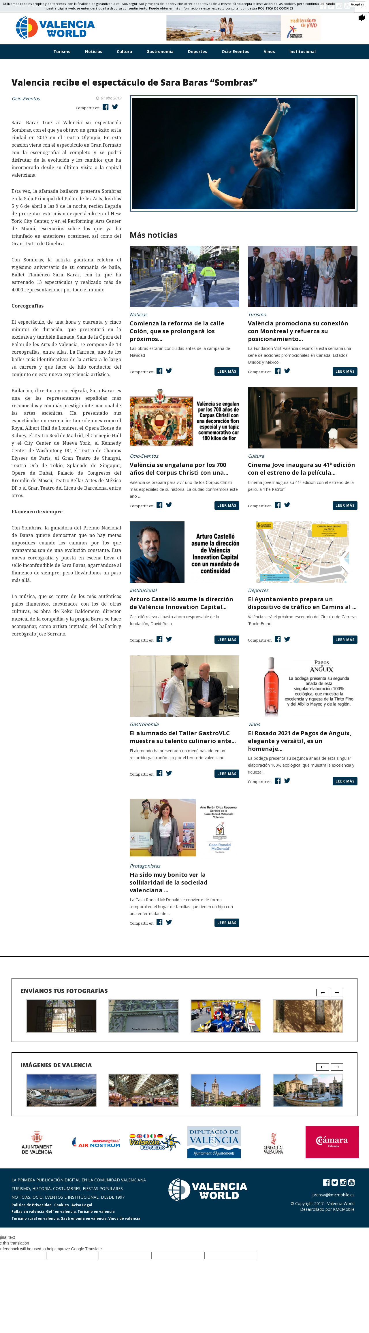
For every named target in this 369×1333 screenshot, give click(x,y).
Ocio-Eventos (235, 51)
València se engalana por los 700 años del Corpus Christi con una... (179, 468)
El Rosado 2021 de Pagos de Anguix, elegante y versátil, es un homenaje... (299, 741)
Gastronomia (160, 51)
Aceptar (357, 4)
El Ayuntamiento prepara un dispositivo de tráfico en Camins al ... (302, 603)
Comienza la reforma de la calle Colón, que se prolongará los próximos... (177, 331)
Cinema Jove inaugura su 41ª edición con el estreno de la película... (301, 468)
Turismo (62, 51)
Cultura (124, 51)
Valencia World (341, 1203)
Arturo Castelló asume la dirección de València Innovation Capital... (181, 603)
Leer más (226, 371)
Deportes (197, 51)
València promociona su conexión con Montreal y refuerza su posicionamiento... (298, 331)
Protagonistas (145, 866)
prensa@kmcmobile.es (333, 1195)
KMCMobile (344, 1209)
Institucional (302, 51)
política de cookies (275, 8)
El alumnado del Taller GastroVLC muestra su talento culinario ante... (183, 737)
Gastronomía (144, 724)
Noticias (93, 51)
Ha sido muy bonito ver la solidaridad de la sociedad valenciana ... (169, 882)
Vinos (269, 51)
